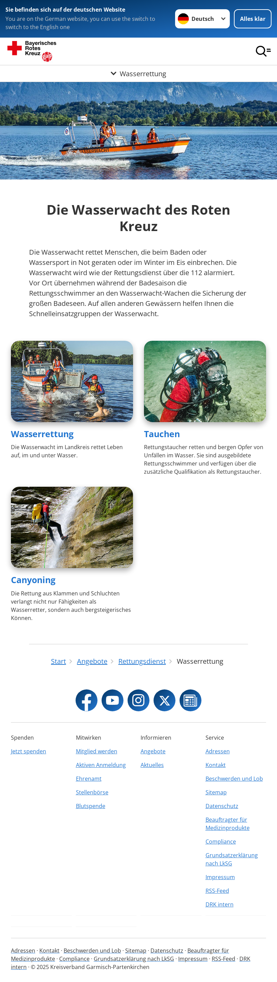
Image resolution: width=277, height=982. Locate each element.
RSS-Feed (217, 890)
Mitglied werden (96, 751)
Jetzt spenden (28, 751)
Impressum (220, 877)
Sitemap (216, 792)
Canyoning (33, 580)
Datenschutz (222, 806)
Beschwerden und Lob (234, 778)
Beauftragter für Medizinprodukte (228, 824)
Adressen (218, 751)
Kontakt (216, 765)
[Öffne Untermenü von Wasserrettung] (138, 73)
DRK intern (220, 904)
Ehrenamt (89, 778)
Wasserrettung (42, 434)
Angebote (153, 751)
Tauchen (162, 434)
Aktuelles (152, 765)
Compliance (221, 841)
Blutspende (90, 806)
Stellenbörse (92, 792)
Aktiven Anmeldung (101, 765)
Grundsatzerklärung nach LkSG (232, 859)
